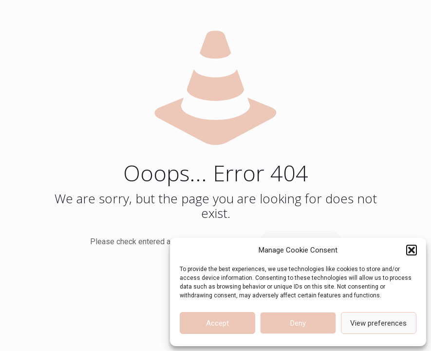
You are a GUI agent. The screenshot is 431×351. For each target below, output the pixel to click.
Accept (217, 323)
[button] (411, 250)
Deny (298, 323)
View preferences (378, 323)
